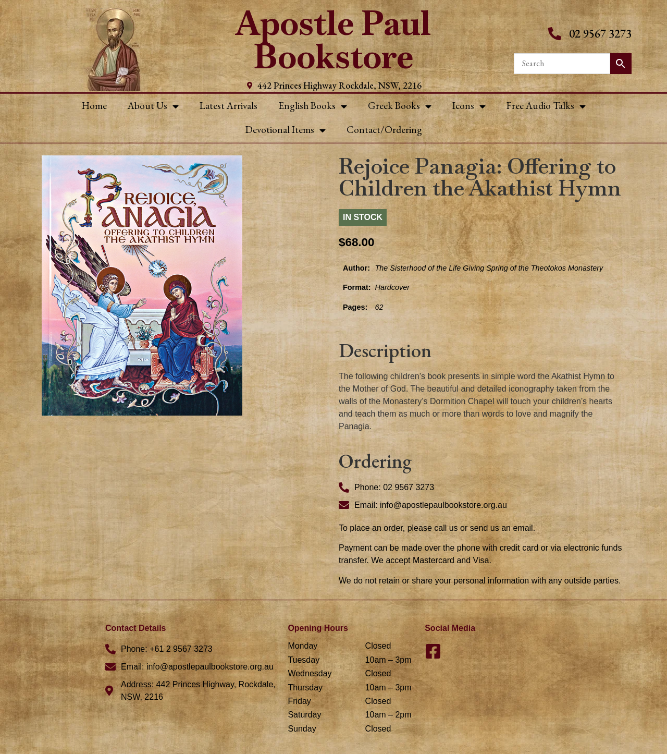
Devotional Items (285, 130)
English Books (312, 106)
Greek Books (399, 106)
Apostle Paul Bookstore (333, 40)
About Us (153, 106)
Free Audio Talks (546, 106)
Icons (469, 106)
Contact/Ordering (384, 129)
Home (94, 105)
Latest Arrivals (228, 105)
